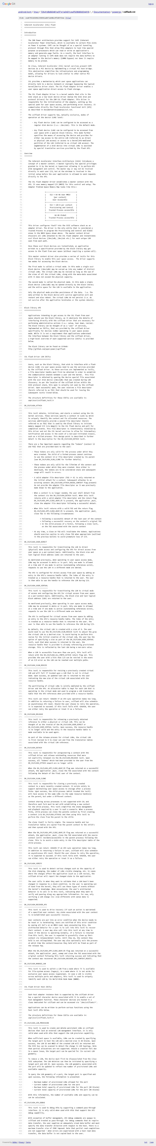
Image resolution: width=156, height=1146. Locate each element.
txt (145, 1142)
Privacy (21, 1142)
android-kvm (25, 11)
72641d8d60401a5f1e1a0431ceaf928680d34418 (65, 11)
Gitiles (14, 1142)
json (152, 1142)
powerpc (116, 11)
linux (36, 11)
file (68, 18)
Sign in (151, 4)
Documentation (102, 11)
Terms (28, 1142)
